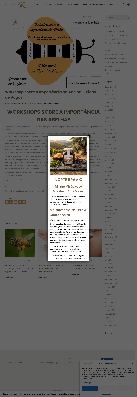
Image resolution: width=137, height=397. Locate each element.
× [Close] (89, 136)
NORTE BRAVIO (68, 179)
